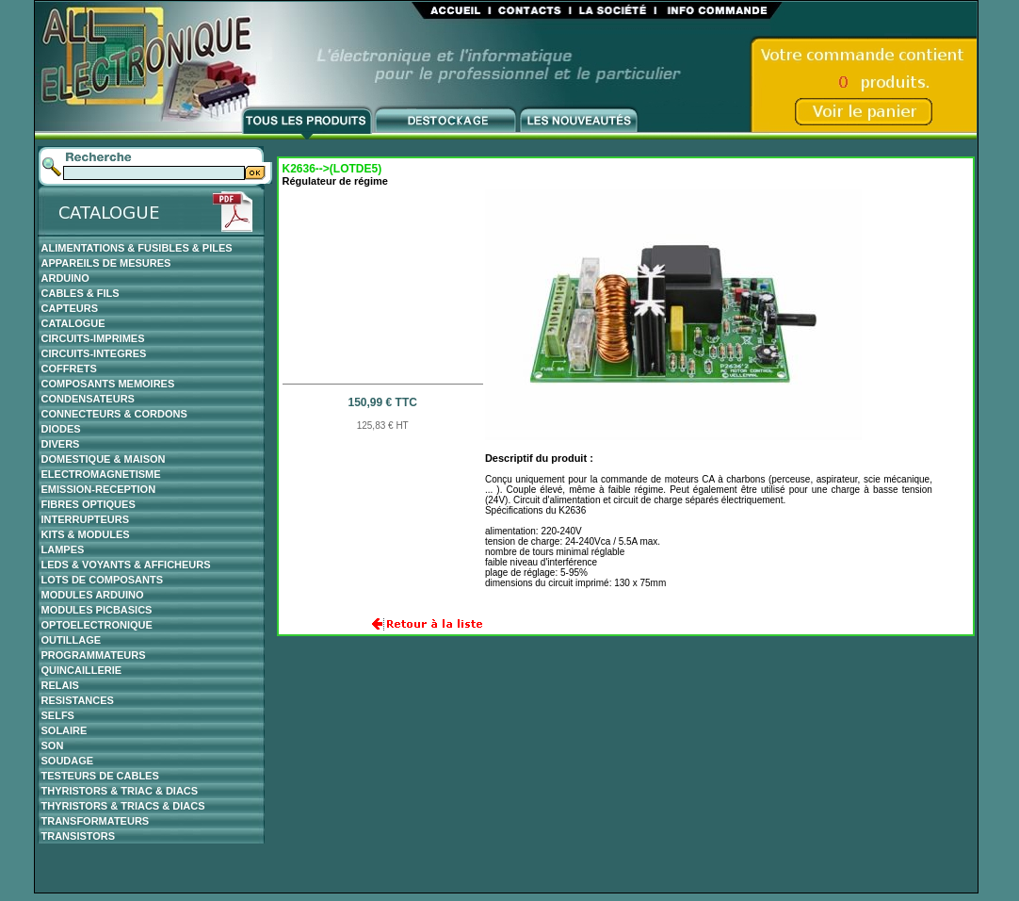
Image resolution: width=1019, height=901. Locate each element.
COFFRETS (69, 368)
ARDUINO (65, 278)
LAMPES (63, 549)
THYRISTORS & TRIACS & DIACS (123, 805)
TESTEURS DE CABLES (100, 775)
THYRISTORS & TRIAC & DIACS (120, 790)
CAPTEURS (70, 308)
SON (52, 745)
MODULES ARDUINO (92, 594)
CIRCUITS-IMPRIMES (93, 338)
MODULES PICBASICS (97, 609)
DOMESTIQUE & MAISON (103, 459)
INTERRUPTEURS (85, 519)
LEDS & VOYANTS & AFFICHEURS (126, 564)
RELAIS (60, 685)
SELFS (57, 715)
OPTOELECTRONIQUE (97, 625)
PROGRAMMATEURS (93, 655)
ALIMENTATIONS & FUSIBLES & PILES (137, 248)
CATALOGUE (73, 323)
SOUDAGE (67, 760)
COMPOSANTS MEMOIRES (108, 383)
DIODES (61, 428)
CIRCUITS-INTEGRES (94, 353)
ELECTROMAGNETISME (101, 474)
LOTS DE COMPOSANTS (102, 579)
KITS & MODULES (85, 534)
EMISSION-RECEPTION (98, 489)
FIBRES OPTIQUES (88, 504)
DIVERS (60, 444)
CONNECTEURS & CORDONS (114, 413)
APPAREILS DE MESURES (106, 263)
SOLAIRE (64, 730)
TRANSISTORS (78, 836)
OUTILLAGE (71, 640)
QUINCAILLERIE (81, 670)
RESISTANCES (77, 700)
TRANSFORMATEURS (95, 821)
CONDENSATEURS (88, 398)
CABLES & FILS (80, 293)
